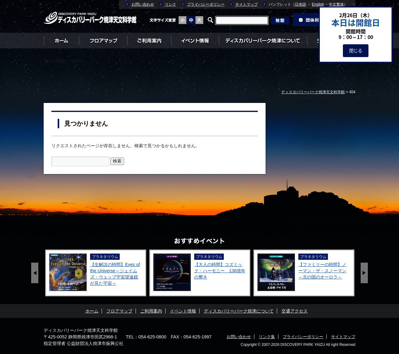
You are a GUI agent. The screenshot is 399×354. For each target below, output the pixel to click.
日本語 (300, 4)
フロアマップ (103, 40)
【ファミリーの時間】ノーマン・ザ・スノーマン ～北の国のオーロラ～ (322, 270)
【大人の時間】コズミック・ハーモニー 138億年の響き (219, 270)
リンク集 (267, 336)
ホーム (61, 40)
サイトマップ (246, 4)
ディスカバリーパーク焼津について (263, 40)
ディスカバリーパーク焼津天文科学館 (81, 330)
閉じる (355, 50)
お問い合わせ (143, 4)
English (318, 4)
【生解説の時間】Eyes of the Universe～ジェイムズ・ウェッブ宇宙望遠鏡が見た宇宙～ (115, 274)
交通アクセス (294, 310)
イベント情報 (195, 40)
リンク (170, 4)
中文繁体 (336, 4)
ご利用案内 (149, 40)
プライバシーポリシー (205, 4)
